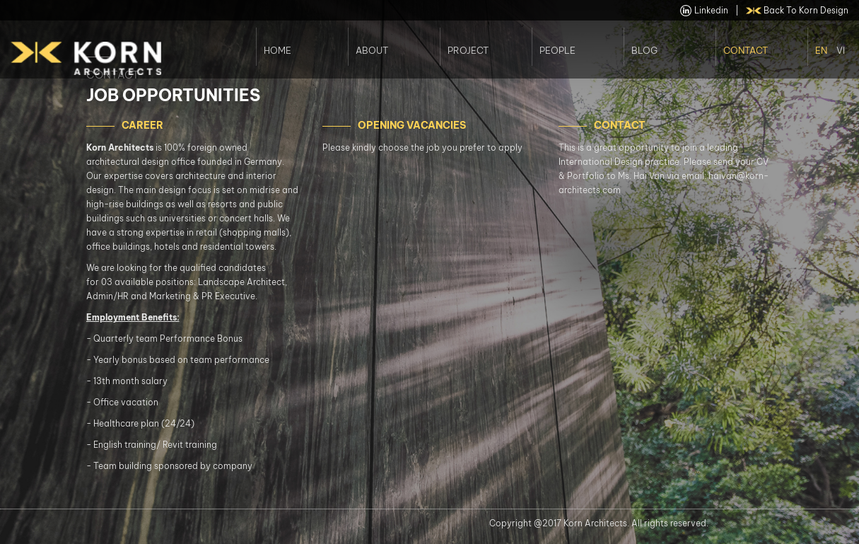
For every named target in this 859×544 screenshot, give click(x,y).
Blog (644, 50)
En (821, 50)
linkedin (704, 10)
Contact (745, 50)
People (557, 50)
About (372, 50)
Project (468, 50)
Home (277, 50)
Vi (840, 50)
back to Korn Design (797, 10)
